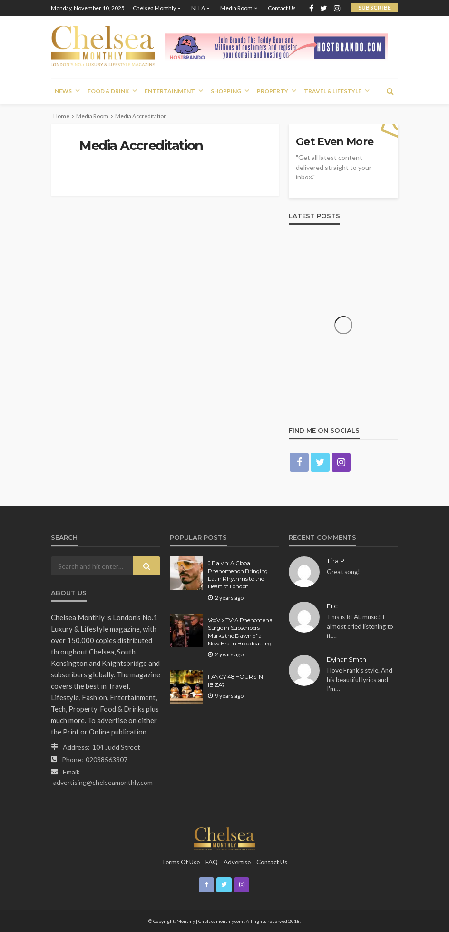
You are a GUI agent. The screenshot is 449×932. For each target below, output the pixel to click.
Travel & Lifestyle (332, 91)
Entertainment (170, 91)
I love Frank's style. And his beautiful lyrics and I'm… (359, 679)
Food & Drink (108, 91)
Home (61, 115)
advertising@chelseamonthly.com (103, 782)
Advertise (237, 862)
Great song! (343, 571)
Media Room (236, 7)
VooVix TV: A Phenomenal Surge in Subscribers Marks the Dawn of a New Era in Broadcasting (240, 632)
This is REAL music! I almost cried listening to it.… (360, 626)
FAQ (211, 862)
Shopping (226, 91)
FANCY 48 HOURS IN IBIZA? (235, 681)
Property (272, 91)
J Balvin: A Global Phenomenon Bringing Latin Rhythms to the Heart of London (238, 575)
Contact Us (282, 7)
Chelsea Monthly (154, 7)
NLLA (198, 7)
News (63, 91)
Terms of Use (181, 862)
